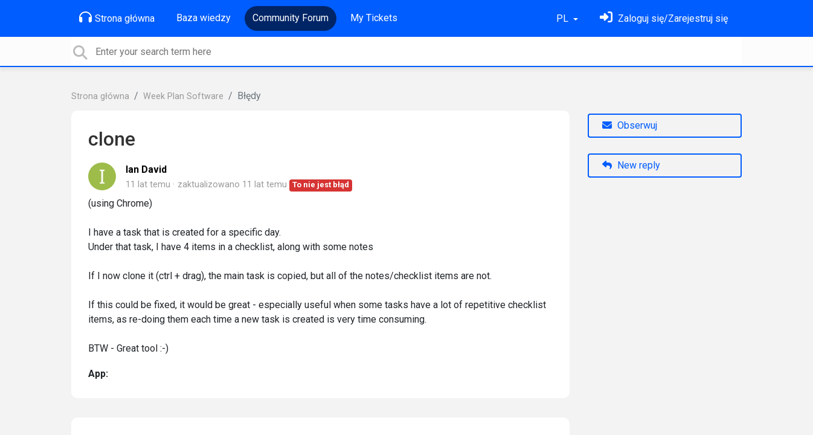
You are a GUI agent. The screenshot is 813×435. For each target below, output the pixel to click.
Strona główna (117, 17)
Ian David (146, 169)
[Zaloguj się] (664, 18)
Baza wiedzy (203, 18)
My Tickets (373, 18)
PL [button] (563, 18)
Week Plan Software (183, 96)
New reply (631, 165)
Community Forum (290, 18)
